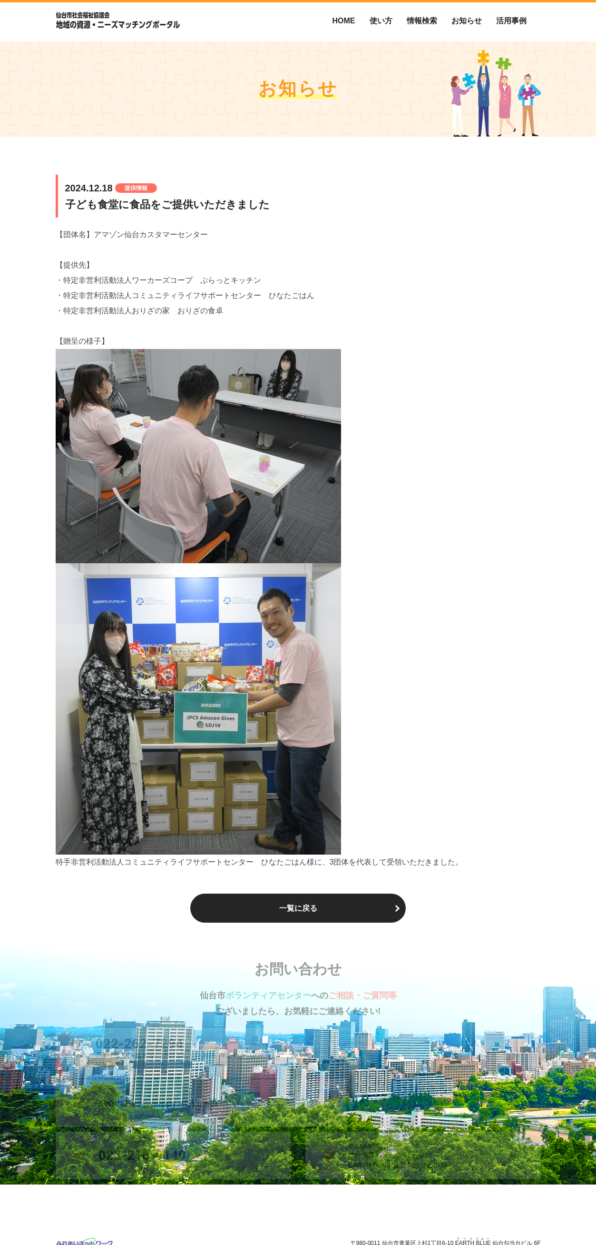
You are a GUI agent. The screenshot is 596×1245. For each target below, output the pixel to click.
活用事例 (511, 21)
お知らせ (466, 21)
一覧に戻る (298, 908)
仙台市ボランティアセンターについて (387, 1217)
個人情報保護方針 (471, 1217)
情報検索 (422, 21)
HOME (343, 21)
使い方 (381, 21)
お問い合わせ (524, 1217)
